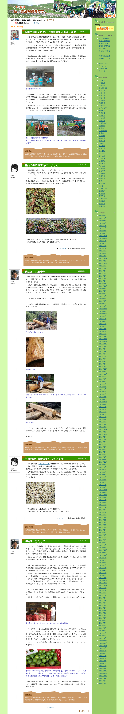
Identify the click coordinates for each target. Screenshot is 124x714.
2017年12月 (103, 399)
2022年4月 (102, 273)
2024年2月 (102, 228)
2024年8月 (102, 215)
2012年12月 (103, 550)
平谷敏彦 (102, 113)
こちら (36, 23)
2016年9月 (102, 437)
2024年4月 (102, 223)
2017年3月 (102, 422)
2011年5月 (102, 598)
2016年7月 (102, 442)
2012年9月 (102, 558)
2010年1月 (102, 638)
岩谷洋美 (102, 171)
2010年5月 (102, 628)
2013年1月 (102, 548)
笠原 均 (102, 148)
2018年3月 (102, 392)
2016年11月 (103, 432)
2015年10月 (103, 464)
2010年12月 (103, 610)
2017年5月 (102, 417)
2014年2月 (102, 515)
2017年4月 (102, 419)
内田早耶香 (29, 257)
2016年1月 (102, 457)
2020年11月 (103, 311)
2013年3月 (102, 542)
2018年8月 (102, 379)
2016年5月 (102, 447)
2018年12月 (103, 369)
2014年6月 (102, 505)
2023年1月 (102, 256)
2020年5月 (102, 326)
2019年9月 (102, 346)
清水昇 (101, 186)
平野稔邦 (102, 163)
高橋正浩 (102, 138)
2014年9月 (102, 497)
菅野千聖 (102, 196)
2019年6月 (102, 354)
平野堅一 (102, 116)
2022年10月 (103, 263)
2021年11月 (103, 286)
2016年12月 (103, 429)
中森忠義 (102, 83)
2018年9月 (102, 376)
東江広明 (102, 121)
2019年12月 (103, 339)
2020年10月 (103, 314)
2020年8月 (102, 319)
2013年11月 (103, 522)
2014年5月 (102, 507)
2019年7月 (102, 351)
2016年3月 (102, 452)
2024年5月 (102, 221)
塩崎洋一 (28, 445)
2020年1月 (102, 336)
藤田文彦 (102, 151)
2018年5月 (102, 387)
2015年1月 (102, 487)
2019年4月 (102, 359)
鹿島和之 (28, 151)
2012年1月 (102, 578)
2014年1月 (102, 517)
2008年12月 (103, 671)
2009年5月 (102, 658)
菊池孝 (101, 133)
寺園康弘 (102, 206)
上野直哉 (102, 80)
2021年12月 (103, 283)
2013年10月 (103, 525)
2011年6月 (102, 595)
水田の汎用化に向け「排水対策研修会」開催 (104, 40)
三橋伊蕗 (102, 176)
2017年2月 (102, 424)
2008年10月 (103, 676)
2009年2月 (102, 666)
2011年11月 (103, 583)
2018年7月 (102, 382)
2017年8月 (102, 409)
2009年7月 (102, 653)
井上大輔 (102, 194)
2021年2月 (102, 304)
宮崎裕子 (102, 103)
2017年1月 (102, 427)
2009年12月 (103, 641)
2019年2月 (102, 364)
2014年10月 (103, 495)
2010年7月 (102, 623)
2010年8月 (102, 620)
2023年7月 (102, 246)
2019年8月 (102, 349)
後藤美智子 (103, 199)
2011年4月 (102, 600)
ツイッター (62, 248)
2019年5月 (102, 356)
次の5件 (51, 708)
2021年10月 (103, 289)
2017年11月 (103, 402)
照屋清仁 (102, 128)
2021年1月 (102, 306)
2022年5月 (102, 271)
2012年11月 (103, 553)
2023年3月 (102, 251)
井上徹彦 (102, 183)
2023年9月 (102, 241)
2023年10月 (103, 238)
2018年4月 (102, 389)
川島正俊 (102, 158)
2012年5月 (102, 568)
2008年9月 (102, 678)
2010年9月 (102, 618)
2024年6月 (102, 218)
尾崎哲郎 (102, 111)
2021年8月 (102, 291)
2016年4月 (102, 449)
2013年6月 (102, 535)
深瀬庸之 (102, 126)
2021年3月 (102, 301)
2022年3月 (102, 276)
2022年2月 (102, 278)
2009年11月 (103, 643)
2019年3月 (102, 361)
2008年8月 (102, 681)
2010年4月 (102, 631)
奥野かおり (103, 181)
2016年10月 (103, 434)
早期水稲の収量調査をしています (104, 58)
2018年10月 (103, 374)
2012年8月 (102, 560)
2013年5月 (102, 537)
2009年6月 (102, 656)
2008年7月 (102, 683)
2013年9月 (102, 527)
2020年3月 (102, 331)
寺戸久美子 (103, 108)
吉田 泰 (102, 98)
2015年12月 (103, 460)
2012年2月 (102, 575)
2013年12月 (103, 520)
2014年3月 (102, 512)
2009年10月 (103, 646)
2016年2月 (102, 454)
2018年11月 (103, 371)
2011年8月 (102, 590)
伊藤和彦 (102, 161)
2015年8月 (102, 470)
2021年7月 (102, 293)
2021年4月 (102, 299)
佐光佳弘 (102, 85)
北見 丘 (102, 90)
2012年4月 (102, 570)
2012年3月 (102, 573)
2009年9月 (102, 648)
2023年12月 (103, 233)
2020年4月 (102, 329)
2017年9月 (102, 407)
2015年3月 (102, 482)
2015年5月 (102, 477)
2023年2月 (102, 253)
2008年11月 (103, 673)
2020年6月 (102, 324)
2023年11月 (103, 236)
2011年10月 (103, 585)
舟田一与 (102, 153)
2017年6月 (102, 414)
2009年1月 (102, 668)
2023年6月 (102, 248)
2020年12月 (103, 309)
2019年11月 (103, 341)
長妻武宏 (102, 178)
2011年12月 (103, 580)
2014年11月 (103, 492)
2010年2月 (102, 635)
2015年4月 (102, 480)
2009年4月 (102, 661)
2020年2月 (102, 334)
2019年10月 (103, 344)
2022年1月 (102, 281)
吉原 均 (102, 96)
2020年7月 (102, 321)
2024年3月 (102, 226)
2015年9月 (102, 467)
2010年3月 (102, 633)
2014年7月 (102, 502)
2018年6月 (102, 384)
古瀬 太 (102, 93)
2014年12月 (103, 490)
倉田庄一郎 (103, 88)
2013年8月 (102, 530)
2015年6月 (102, 475)
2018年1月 (102, 397)
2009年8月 (102, 651)
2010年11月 (103, 613)
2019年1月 (102, 366)
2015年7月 (102, 472)
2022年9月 (102, 266)
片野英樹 (102, 204)
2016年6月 (102, 444)
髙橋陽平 (102, 201)
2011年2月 (102, 605)
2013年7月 (102, 532)
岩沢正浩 (102, 156)
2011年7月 (102, 593)
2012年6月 (102, 565)
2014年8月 (102, 500)
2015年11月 (103, 462)
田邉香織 (102, 173)
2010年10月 (103, 615)
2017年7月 (102, 412)
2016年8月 (102, 439)
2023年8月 (102, 243)
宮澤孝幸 (102, 106)
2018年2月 (102, 394)
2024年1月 (102, 231)
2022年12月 (103, 258)
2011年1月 (102, 608)
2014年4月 (102, 510)
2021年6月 (102, 296)
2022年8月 (102, 268)
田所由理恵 (103, 131)
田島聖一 (102, 168)
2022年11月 (103, 261)
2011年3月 (102, 603)
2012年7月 (102, 563)
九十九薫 (102, 166)
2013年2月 (102, 545)
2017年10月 (103, 404)
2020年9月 (102, 316)
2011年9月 (102, 588)
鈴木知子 (102, 136)
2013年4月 (102, 540)
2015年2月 (102, 485)
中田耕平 (102, 146)
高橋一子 (102, 141)
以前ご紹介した (44, 464)
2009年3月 (102, 663)
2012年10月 (103, 555)
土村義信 (102, 100)
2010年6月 (102, 625)
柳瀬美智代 (103, 123)
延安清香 (102, 118)
